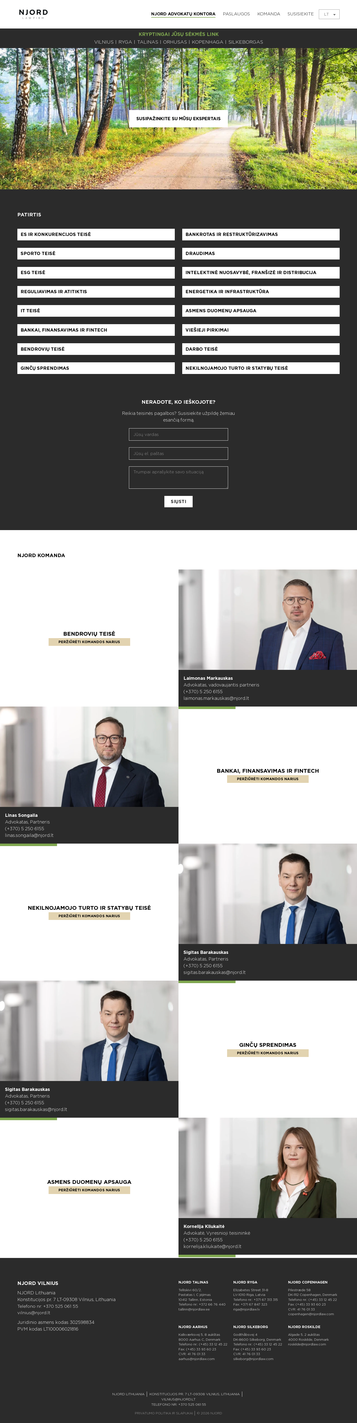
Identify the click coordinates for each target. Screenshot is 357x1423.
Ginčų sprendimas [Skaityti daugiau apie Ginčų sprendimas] (267, 1047)
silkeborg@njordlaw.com (253, 1359)
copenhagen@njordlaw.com (311, 1314)
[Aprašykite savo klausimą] (178, 480)
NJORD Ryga (245, 1282)
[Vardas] (178, 437)
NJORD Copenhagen (307, 1282)
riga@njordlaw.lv (246, 1309)
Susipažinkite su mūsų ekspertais (178, 118)
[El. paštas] (178, 456)
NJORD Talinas (193, 1282)
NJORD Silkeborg (250, 1327)
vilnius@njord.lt (34, 1312)
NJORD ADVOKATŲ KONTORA (183, 13)
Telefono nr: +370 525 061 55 (48, 1306)
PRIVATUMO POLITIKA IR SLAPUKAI (164, 1413)
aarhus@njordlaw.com (196, 1359)
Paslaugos (236, 13)
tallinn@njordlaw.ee (194, 1309)
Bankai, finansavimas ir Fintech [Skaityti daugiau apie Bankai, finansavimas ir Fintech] (268, 773)
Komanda (268, 13)
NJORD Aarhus (193, 1327)
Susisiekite (301, 13)
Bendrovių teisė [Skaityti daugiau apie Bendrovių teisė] (89, 636)
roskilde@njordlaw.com (307, 1344)
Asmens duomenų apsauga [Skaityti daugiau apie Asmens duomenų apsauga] (89, 1184)
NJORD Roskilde (304, 1327)
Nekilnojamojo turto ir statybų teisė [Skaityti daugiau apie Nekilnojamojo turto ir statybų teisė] (89, 910)
